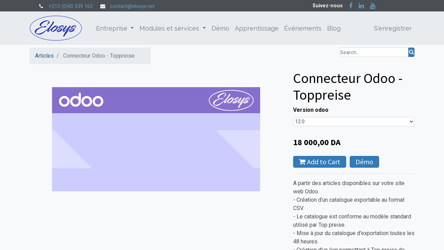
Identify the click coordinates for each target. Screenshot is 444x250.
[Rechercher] (411, 52)
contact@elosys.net (132, 6)
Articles (44, 55)
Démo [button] (364, 161)
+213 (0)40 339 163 (71, 6)
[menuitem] (220, 28)
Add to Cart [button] (319, 161)
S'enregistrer (393, 28)
